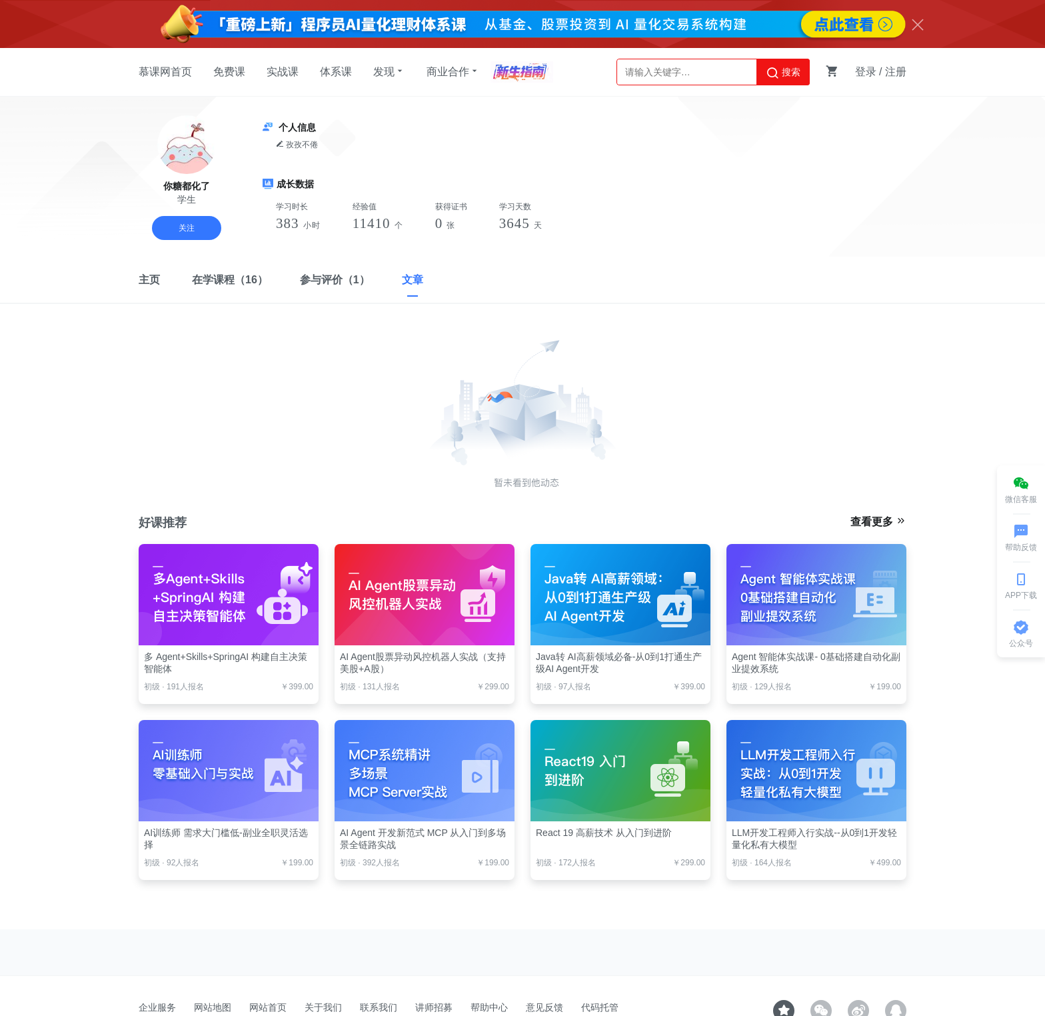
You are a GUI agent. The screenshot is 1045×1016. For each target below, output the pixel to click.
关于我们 (323, 1007)
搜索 (783, 72)
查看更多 (878, 521)
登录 (865, 71)
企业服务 (157, 1007)
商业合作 (453, 71)
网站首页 (268, 1007)
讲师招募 (434, 1007)
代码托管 (599, 1007)
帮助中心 (489, 1007)
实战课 (283, 71)
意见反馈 (544, 1007)
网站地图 (212, 1007)
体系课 (336, 71)
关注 (187, 228)
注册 (895, 71)
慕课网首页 (165, 71)
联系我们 (378, 1007)
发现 (389, 71)
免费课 (229, 71)
